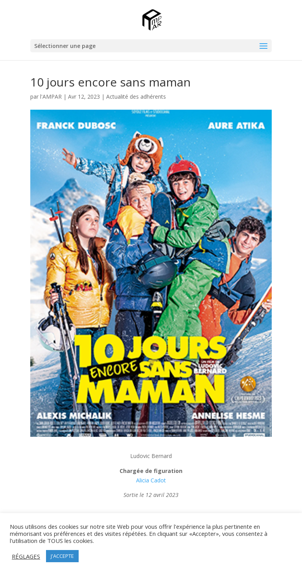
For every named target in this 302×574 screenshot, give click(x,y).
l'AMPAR (51, 96)
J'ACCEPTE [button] (62, 555)
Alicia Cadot (151, 480)
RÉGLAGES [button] (26, 556)
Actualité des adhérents (136, 96)
